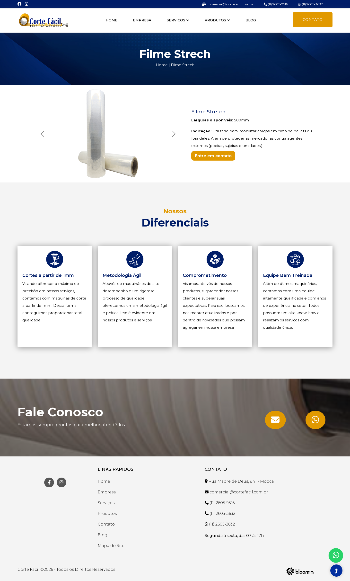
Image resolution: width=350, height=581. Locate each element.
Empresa (142, 20)
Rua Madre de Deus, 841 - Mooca (239, 481)
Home (111, 20)
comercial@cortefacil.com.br (227, 4)
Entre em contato (213, 156)
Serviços (178, 20)
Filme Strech (182, 65)
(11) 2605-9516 (276, 4)
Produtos (217, 20)
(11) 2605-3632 (310, 4)
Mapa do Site (111, 545)
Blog (250, 20)
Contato (313, 19)
